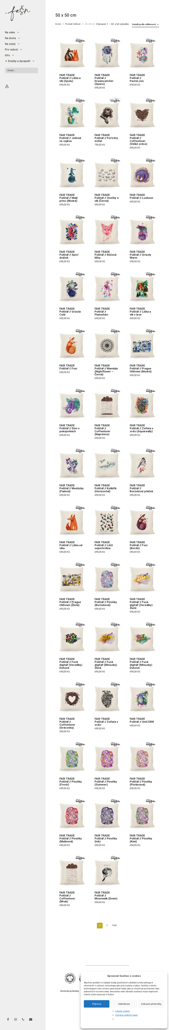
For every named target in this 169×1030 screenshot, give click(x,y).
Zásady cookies (122, 1011)
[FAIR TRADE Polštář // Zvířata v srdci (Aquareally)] (142, 403)
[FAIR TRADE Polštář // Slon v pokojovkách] (71, 403)
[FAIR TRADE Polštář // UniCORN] (142, 697)
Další (114, 925)
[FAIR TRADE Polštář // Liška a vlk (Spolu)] (71, 53)
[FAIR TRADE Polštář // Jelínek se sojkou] (71, 113)
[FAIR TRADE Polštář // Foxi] (71, 343)
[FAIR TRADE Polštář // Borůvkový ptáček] (142, 463)
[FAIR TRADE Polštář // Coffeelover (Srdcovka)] (71, 697)
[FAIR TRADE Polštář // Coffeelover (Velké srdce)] (142, 113)
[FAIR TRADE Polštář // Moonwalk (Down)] (106, 870)
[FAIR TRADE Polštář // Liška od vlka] (71, 520)
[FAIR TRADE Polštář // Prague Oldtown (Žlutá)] (71, 577)
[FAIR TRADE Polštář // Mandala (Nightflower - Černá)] (106, 343)
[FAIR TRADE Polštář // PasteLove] (142, 53)
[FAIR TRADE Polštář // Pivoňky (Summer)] (106, 756)
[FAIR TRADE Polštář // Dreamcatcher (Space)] (106, 53)
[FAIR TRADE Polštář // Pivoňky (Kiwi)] (142, 813)
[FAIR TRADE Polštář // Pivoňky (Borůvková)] (106, 577)
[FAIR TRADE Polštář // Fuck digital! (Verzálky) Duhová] (71, 637)
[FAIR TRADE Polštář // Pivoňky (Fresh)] (71, 756)
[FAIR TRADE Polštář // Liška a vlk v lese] (142, 286)
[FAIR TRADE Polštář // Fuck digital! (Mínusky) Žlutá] (106, 637)
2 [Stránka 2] (107, 925)
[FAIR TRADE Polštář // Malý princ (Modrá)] (71, 173)
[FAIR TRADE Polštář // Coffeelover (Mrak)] (71, 870)
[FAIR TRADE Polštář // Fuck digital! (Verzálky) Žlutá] (142, 577)
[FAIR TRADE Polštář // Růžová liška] (106, 229)
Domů (58, 24)
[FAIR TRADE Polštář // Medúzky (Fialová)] (71, 463)
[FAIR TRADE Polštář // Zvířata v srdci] (106, 697)
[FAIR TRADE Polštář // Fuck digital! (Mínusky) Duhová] (142, 637)
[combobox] (145, 24)
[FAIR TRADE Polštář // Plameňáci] (106, 286)
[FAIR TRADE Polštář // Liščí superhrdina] (106, 520)
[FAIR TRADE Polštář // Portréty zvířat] (106, 113)
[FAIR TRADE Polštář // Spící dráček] (71, 229)
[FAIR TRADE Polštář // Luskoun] (142, 173)
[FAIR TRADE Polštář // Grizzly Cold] (71, 286)
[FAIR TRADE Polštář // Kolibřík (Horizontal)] (106, 463)
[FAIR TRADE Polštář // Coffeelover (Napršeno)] (106, 403)
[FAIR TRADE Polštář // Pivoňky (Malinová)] (71, 813)
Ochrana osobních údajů (126, 1015)
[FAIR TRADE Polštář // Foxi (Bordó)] (142, 520)
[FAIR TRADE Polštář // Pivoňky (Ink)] (106, 813)
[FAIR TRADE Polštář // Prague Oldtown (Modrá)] (142, 343)
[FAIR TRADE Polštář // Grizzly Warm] (142, 229)
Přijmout (96, 1003)
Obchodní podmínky (69, 991)
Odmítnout (124, 1003)
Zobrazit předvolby (151, 1003)
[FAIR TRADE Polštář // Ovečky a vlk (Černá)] (106, 173)
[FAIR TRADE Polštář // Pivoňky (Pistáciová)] (142, 756)
